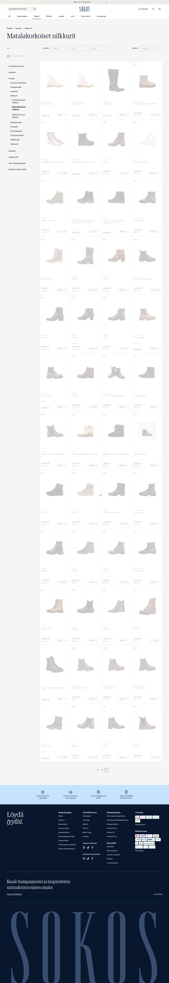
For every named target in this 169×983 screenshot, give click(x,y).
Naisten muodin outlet (17, 169)
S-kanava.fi (112, 829)
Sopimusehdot (63, 840)
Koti (72, 16)
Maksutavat (139, 851)
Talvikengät (15, 140)
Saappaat (14, 144)
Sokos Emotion (112, 851)
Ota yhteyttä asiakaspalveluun (117, 820)
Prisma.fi (112, 833)
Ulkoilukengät (15, 122)
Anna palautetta (112, 824)
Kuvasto (86, 836)
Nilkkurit (28, 28)
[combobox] (22, 9)
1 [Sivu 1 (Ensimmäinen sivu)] (97, 770)
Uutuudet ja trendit (16, 66)
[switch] (16, 56)
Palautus (61, 820)
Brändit (85, 824)
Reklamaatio (62, 824)
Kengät (18, 28)
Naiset (36, 16)
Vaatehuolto (13, 157)
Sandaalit (14, 127)
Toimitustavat (140, 824)
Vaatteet (12, 72)
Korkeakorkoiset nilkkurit (18, 101)
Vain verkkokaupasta (17, 163)
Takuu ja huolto (63, 828)
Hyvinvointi (85, 16)
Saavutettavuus (64, 832)
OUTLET (85, 828)
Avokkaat (14, 91)
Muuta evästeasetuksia (66, 849)
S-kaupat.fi (112, 837)
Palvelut (110, 859)
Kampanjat (101, 16)
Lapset (61, 16)
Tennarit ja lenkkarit (18, 83)
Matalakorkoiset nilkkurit (19, 108)
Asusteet (12, 151)
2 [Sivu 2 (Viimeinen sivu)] (102, 770)
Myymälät (110, 846)
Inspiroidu (86, 820)
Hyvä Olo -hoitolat (113, 855)
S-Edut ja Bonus (112, 863)
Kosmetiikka (22, 16)
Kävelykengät (15, 87)
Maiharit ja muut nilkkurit (18, 116)
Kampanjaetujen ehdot (66, 836)
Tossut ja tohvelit (16, 135)
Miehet (49, 16)
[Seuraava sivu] (106, 770)
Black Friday (87, 832)
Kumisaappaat (16, 131)
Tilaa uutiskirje (14, 894)
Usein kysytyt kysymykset (116, 816)
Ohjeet (60, 816)
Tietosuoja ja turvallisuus (67, 845)
